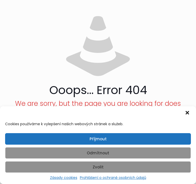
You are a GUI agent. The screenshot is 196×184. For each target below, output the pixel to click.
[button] (188, 113)
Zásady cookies (63, 177)
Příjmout (98, 139)
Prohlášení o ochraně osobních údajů (113, 177)
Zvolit (98, 167)
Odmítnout (98, 153)
